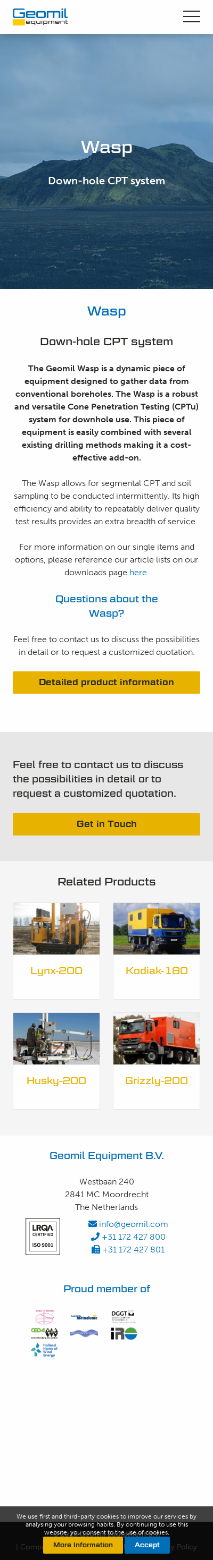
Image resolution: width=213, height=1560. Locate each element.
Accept (147, 1545)
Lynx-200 (56, 970)
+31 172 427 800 (128, 1237)
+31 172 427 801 (128, 1249)
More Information (83, 1545)
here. (139, 572)
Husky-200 (56, 1080)
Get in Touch (107, 824)
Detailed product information (106, 682)
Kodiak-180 (157, 970)
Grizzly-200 (156, 1080)
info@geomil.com (128, 1224)
